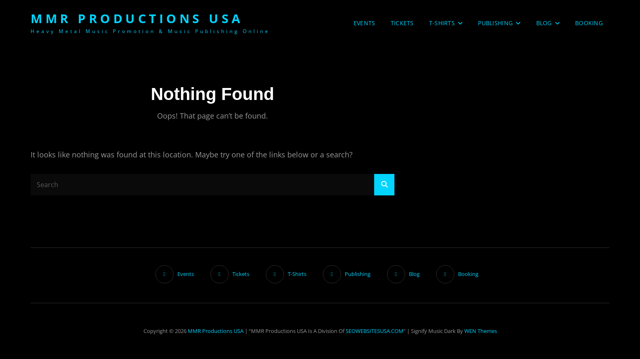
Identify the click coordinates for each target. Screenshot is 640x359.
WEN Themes (480, 331)
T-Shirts (442, 23)
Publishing (495, 23)
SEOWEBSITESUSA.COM (375, 331)
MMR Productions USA (137, 18)
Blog (544, 23)
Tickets (402, 23)
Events (364, 23)
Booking (589, 23)
